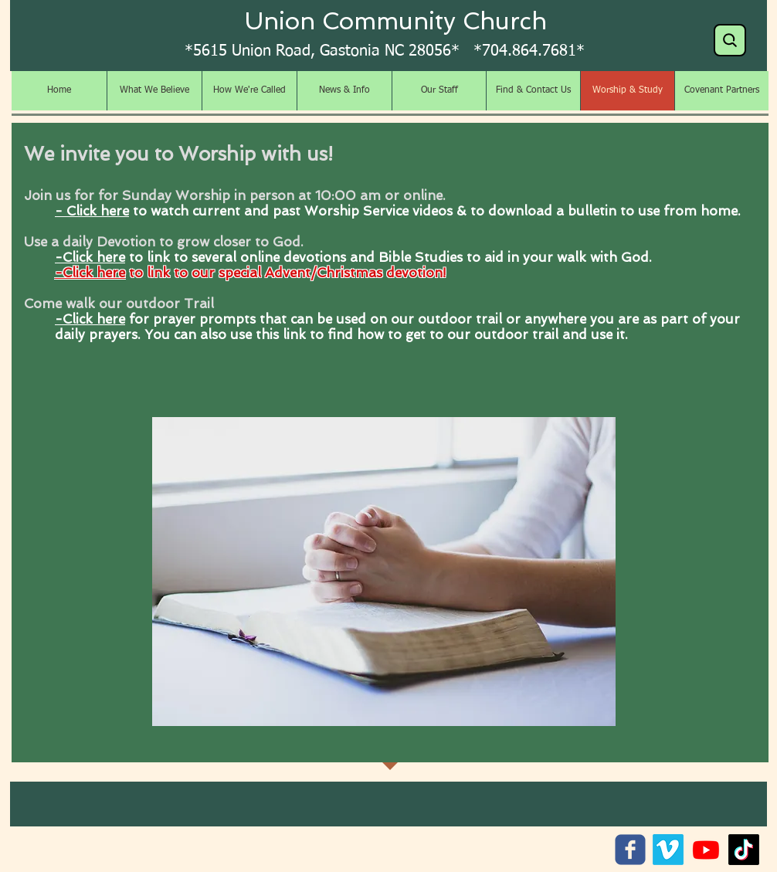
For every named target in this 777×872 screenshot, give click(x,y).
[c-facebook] (630, 849)
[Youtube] (705, 849)
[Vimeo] (668, 849)
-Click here (90, 272)
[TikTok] (743, 849)
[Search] (730, 40)
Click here (94, 257)
